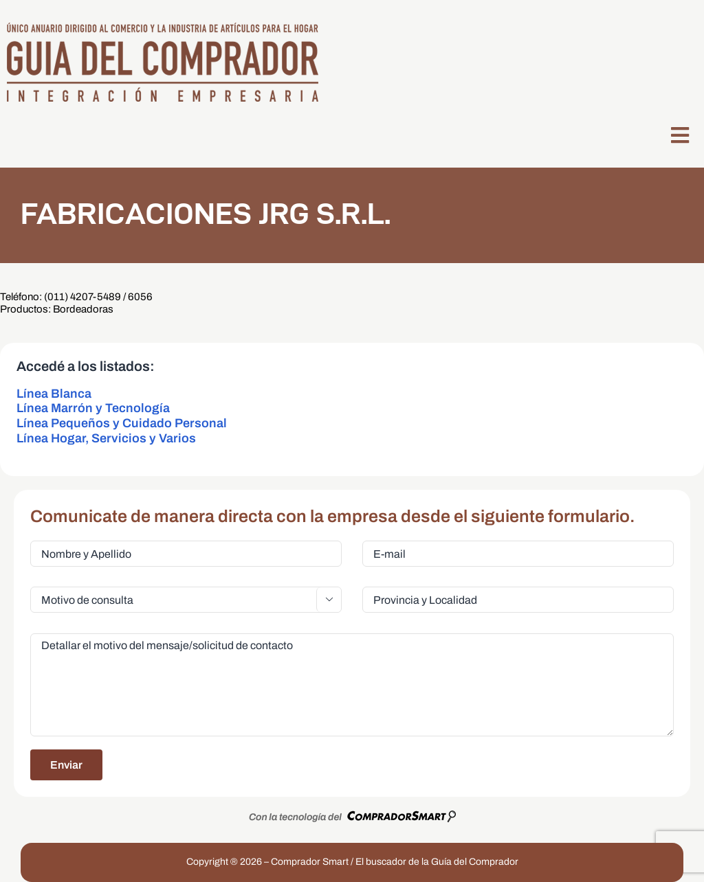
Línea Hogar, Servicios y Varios (106, 438)
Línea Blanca (53, 393)
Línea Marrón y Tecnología (93, 408)
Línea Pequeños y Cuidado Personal (121, 423)
